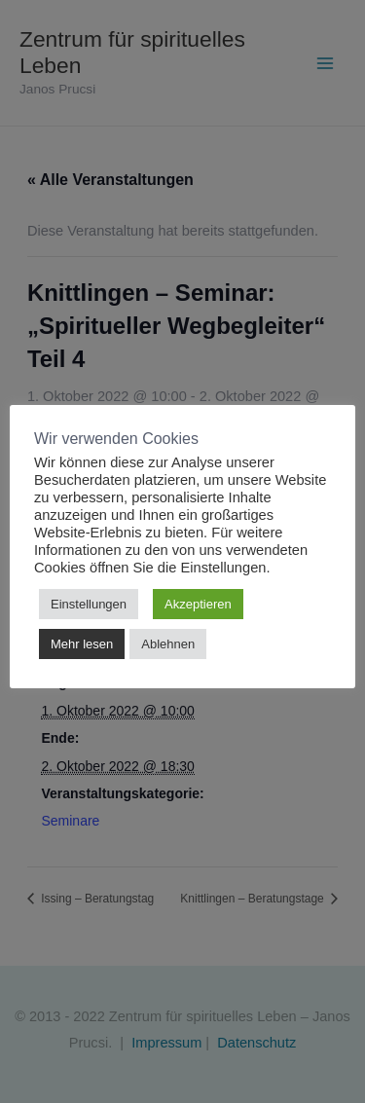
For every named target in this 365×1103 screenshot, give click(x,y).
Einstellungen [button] (89, 604)
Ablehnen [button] (168, 644)
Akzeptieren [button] (198, 604)
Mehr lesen (82, 644)
